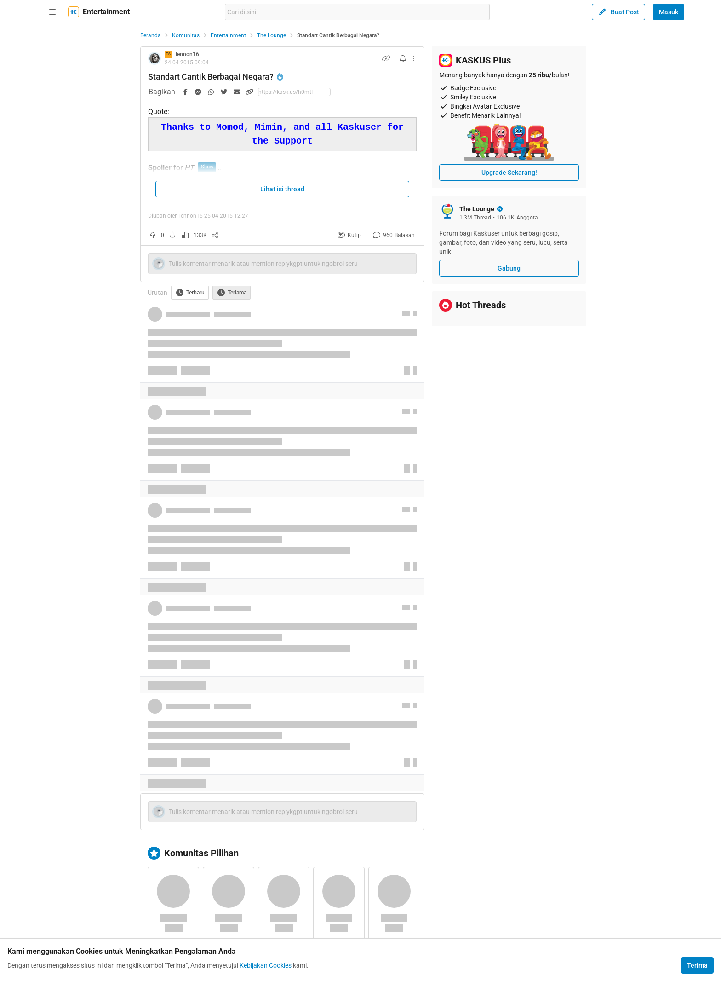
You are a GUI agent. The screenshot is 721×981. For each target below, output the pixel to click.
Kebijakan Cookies (266, 965)
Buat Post (618, 12)
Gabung (509, 268)
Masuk (668, 12)
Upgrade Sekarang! (509, 172)
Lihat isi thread (282, 189)
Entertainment (228, 35)
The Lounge (271, 35)
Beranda (150, 35)
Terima (697, 965)
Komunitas (186, 35)
